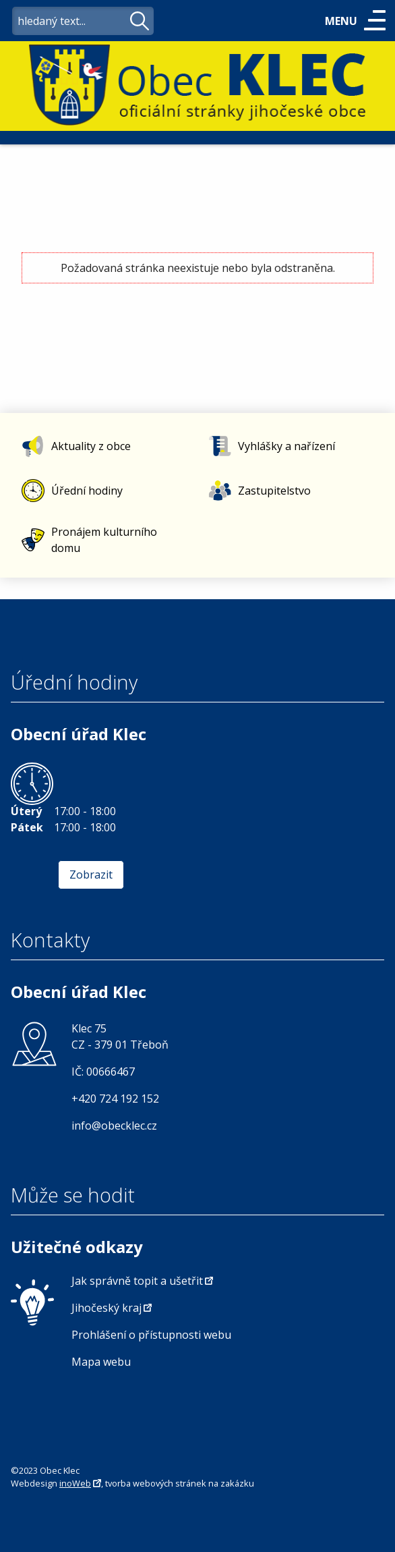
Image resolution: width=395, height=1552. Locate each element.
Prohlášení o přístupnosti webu (151, 1334)
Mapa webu (101, 1361)
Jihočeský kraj (106, 1307)
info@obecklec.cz (114, 1125)
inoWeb (75, 1483)
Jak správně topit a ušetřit (137, 1280)
